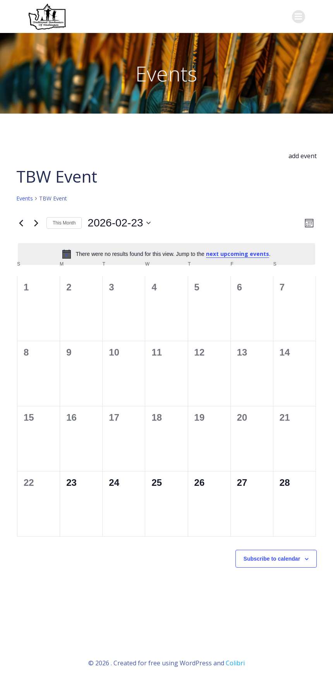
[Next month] (36, 221)
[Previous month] (21, 221)
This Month (64, 221)
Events (24, 197)
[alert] (166, 253)
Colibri (235, 661)
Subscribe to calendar (272, 557)
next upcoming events (237, 252)
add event (302, 154)
